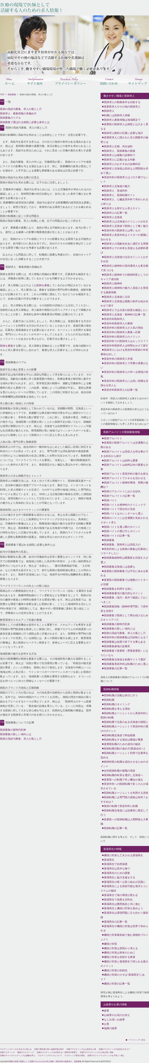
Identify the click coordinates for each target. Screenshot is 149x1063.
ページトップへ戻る (137, 1040)
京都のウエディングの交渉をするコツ (114, 1049)
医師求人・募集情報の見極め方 (18, 113)
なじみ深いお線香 (114, 1019)
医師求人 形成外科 (115, 190)
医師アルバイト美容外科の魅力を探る (126, 473)
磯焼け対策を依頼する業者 (119, 957)
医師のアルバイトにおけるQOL (122, 491)
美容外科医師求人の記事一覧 (121, 389)
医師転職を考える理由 (117, 708)
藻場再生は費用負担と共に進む (122, 904)
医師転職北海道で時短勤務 (119, 735)
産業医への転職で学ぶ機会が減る (123, 779)
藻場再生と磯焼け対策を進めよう (123, 908)
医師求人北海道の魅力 (117, 186)
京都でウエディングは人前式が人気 (81, 1049)
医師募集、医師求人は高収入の (122, 544)
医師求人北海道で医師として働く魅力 (126, 225)
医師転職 (109, 699)
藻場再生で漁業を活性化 (118, 899)
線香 (106, 1010)
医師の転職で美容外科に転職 (121, 806)
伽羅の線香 (110, 1028)
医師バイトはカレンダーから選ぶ (123, 513)
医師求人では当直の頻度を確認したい (126, 310)
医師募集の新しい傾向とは (15, 734)
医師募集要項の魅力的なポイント (123, 593)
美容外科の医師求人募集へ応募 (122, 332)
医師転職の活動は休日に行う (121, 695)
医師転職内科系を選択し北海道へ (123, 775)
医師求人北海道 (113, 217)
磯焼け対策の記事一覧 (117, 983)
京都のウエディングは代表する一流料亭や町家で (57, 1052)
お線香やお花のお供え (117, 1015)
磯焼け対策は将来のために (119, 952)
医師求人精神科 (113, 283)
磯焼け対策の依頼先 (115, 970)
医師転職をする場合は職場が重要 (123, 739)
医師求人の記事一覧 (115, 212)
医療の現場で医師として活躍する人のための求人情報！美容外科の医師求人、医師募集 (45, 1061)
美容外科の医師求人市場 (118, 358)
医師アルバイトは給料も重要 (121, 460)
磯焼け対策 (110, 943)
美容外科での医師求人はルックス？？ (126, 341)
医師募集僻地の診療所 (117, 646)
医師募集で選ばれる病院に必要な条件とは (25, 122)
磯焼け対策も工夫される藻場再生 (123, 855)
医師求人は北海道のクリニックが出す (126, 221)
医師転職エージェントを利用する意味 (126, 792)
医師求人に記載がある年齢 (119, 159)
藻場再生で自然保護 (115, 864)
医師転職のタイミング (117, 704)
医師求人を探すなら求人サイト (122, 208)
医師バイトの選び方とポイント (122, 531)
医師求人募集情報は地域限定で (122, 119)
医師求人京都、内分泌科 (118, 146)
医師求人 (109, 110)
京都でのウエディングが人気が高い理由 (96, 1052)
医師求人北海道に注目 (117, 296)
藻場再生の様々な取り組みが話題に (125, 881)
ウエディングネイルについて (50, 1055)
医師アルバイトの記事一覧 (119, 495)
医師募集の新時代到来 (13, 729)
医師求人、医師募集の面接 (119, 150)
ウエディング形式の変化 (74, 1055)
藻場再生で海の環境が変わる (121, 895)
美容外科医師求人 (114, 318)
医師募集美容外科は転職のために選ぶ (126, 663)
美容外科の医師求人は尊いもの (122, 230)
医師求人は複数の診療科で (119, 155)
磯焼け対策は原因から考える (121, 948)
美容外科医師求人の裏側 (118, 323)
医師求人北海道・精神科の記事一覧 (125, 314)
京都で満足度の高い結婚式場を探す (49, 1049)
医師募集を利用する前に (118, 588)
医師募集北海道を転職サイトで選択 (125, 659)
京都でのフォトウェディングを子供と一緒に (106, 1055)
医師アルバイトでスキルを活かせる (125, 478)
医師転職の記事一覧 (115, 828)
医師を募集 (43, 285)
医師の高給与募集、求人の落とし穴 (21, 108)
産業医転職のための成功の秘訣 (122, 744)
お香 (106, 1023)
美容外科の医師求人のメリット (122, 336)
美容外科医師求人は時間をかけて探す (126, 345)
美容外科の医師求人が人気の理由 (123, 327)
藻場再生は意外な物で (117, 868)
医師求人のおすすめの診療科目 (122, 164)
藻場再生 (109, 859)
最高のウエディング (25, 1052)
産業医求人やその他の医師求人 (122, 106)
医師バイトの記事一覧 (117, 535)
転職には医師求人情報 (117, 115)
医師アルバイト (113, 438)
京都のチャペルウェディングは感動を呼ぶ (17, 1055)
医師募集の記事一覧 (115, 668)
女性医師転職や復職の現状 (119, 770)
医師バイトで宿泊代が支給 (119, 509)
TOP (2, 94)
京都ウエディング (7, 1052)
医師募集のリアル (10, 117)
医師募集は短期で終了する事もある (125, 641)
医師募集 (12, 94)
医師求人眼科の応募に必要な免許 (123, 132)
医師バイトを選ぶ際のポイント (122, 526)
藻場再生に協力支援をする (119, 877)
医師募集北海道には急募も (119, 566)
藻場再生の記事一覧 (115, 921)
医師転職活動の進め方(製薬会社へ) (124, 748)
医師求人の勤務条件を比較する (122, 102)
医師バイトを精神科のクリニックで (125, 504)
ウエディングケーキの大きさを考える (16, 1049)
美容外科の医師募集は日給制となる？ (126, 637)
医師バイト (110, 500)
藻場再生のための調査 (117, 872)
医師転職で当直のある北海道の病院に (126, 721)
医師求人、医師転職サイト (119, 195)
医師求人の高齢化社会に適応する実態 (126, 243)
